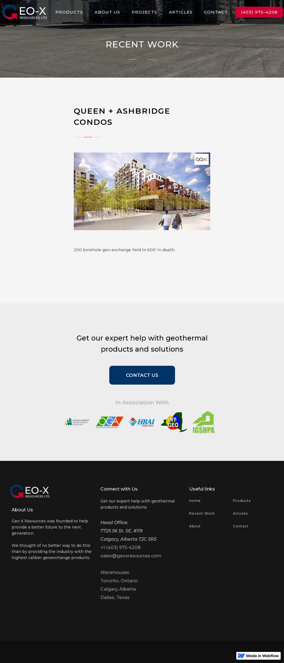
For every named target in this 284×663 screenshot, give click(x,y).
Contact (240, 526)
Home (195, 501)
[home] (24, 12)
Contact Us (142, 375)
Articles (240, 513)
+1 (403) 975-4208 (120, 547)
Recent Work (202, 513)
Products (242, 501)
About (195, 526)
